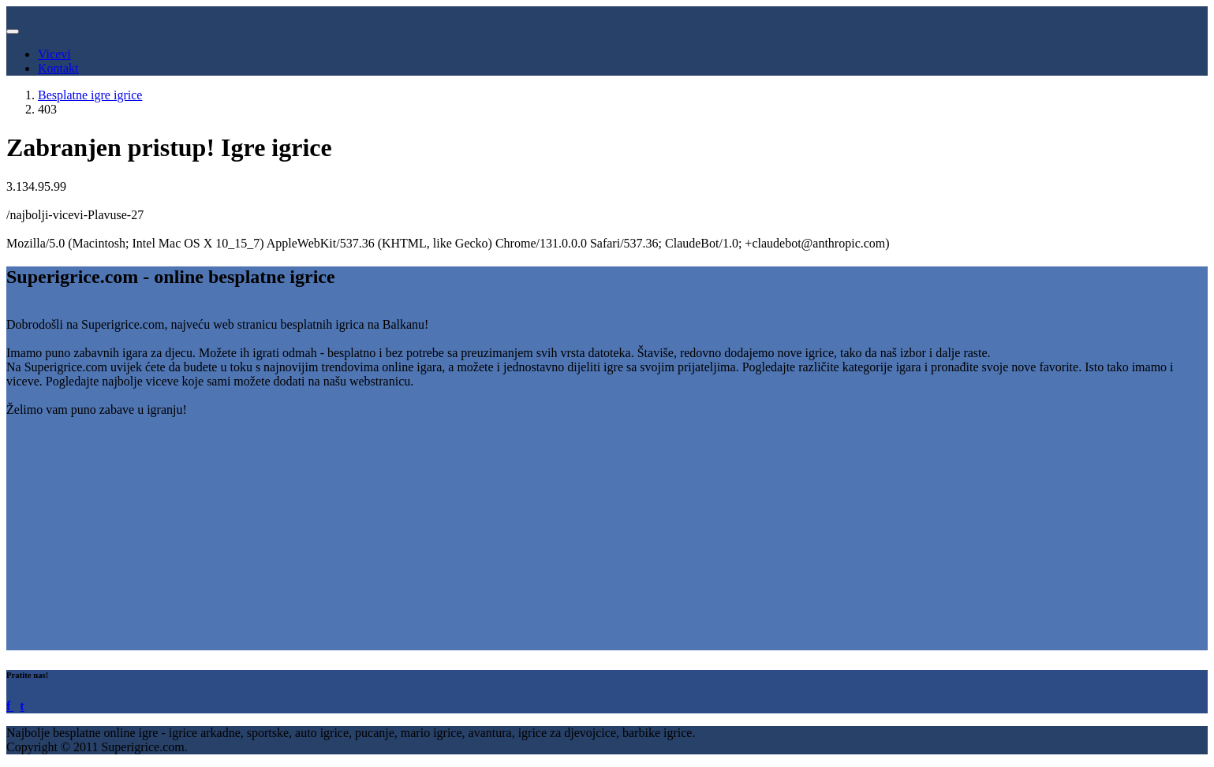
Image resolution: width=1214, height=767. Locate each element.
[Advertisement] (479, 540)
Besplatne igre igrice (90, 95)
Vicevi (54, 54)
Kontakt (58, 68)
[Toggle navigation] (12, 31)
